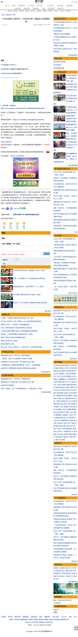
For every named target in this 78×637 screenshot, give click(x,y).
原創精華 (51, 8)
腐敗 (61, 393)
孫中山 (55, 431)
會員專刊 (61, 8)
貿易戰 (69, 371)
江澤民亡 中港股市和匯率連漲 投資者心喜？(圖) (17, 319)
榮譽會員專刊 (60, 19)
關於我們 (18, 617)
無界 (67, 619)
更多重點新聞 (73, 165)
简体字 (30, 625)
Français (36, 625)
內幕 (66, 390)
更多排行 (74, 561)
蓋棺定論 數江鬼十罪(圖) (9, 342)
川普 (71, 365)
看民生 (33, 11)
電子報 (10, 617)
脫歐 (60, 398)
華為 (73, 382)
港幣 (73, 401)
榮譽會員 (15, 195)
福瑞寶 (51, 619)
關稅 (68, 385)
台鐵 (60, 371)
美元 (73, 398)
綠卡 (70, 426)
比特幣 (62, 401)
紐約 (37, 622)
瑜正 (63, 576)
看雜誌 (36, 619)
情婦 (58, 393)
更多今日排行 (73, 293)
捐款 (40, 617)
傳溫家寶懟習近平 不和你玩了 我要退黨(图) (15, 356)
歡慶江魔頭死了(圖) (7, 345)
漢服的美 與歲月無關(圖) (61, 34)
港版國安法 (62, 379)
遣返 (56, 426)
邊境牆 (72, 385)
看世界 (50, 11)
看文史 (56, 11)
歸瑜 (56, 571)
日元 (70, 401)
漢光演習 (74, 368)
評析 (14, 15)
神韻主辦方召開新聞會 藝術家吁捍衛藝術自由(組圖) (18, 369)
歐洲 (47, 622)
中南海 (62, 390)
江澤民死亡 (57, 603)
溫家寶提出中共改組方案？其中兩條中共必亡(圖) (17, 363)
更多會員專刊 (73, 55)
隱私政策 (34, 617)
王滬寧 (71, 387)
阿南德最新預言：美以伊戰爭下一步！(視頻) (28, 287)
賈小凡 (70, 568)
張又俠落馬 (57, 65)
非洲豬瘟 (58, 409)
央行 (63, 398)
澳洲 (64, 429)
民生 (74, 426)
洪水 (58, 376)
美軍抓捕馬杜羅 (58, 68)
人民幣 (57, 401)
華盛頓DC (42, 622)
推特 (70, 617)
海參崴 (73, 404)
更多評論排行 (46, 373)
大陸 (63, 409)
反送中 (74, 390)
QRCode (16, 208)
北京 (61, 407)
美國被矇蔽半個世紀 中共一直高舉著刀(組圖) (71, 127)
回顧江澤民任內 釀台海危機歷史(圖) (13, 338)
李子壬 (71, 576)
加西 (51, 622)
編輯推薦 (69, 5)
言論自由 (72, 420)
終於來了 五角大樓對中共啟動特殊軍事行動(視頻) (30, 304)
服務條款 (26, 617)
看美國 (21, 11)
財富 (65, 404)
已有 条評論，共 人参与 (11, 244)
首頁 (3, 15)
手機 (63, 437)
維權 (61, 412)
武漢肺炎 (66, 365)
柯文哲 (55, 382)
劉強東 (66, 407)
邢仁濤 (59, 576)
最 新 (14, 5)
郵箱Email (56, 609)
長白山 (65, 418)
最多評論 (60, 5)
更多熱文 (74, 494)
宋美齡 (66, 431)
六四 (68, 379)
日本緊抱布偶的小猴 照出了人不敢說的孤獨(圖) (71, 110)
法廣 (63, 396)
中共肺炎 (56, 365)
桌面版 (3, 617)
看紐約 (45, 11)
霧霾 (69, 409)
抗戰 (74, 429)
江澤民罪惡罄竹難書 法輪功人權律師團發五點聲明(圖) (19, 332)
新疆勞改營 (65, 420)
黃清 (74, 571)
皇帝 (61, 434)
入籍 (67, 426)
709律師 (66, 412)
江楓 (66, 576)
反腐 (65, 393)
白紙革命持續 (5, 73)
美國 (56, 387)
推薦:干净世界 (14, 619)
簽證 (60, 426)
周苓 (70, 571)
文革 (60, 440)
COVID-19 (67, 368)
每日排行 (40, 5)
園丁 (60, 573)
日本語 (48, 625)
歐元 (66, 401)
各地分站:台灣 (30, 622)
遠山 (63, 571)
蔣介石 (61, 431)
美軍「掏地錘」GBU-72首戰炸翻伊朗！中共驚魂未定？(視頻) (21, 389)
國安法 (64, 371)
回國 (63, 426)
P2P (66, 409)
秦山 (70, 573)
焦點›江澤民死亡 (6, 142)
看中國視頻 (8, 145)
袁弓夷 (62, 376)
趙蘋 (66, 573)
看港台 (27, 11)
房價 (73, 407)
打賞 (40, 24)
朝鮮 (75, 396)
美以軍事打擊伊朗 (59, 62)
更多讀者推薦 (46, 393)
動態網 (63, 619)
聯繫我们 (47, 617)
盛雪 (63, 573)
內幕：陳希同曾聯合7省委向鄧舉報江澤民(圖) (16, 329)
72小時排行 (50, 5)
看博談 (39, 11)
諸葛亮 (66, 434)
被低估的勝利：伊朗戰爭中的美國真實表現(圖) (71, 118)
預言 (67, 437)
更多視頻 (48, 312)
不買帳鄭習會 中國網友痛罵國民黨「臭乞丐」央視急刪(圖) (21, 366)
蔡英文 (57, 407)
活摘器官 (65, 415)
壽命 (56, 440)
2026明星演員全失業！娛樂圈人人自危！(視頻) (29, 271)
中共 (70, 382)
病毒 (44, 132)
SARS (59, 420)
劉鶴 (67, 387)
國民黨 (55, 371)
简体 (73, 2)
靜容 (73, 573)
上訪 (71, 412)
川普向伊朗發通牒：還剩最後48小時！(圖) (71, 78)
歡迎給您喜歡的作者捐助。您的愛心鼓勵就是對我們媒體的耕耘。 (23, 152)
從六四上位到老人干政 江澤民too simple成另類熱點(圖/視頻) (21, 322)
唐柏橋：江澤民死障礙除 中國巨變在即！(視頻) (17, 335)
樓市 (58, 404)
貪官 (55, 393)
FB (73, 396)
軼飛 (60, 571)
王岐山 (59, 385)
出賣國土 (61, 374)
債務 (66, 398)
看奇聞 (68, 11)
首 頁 (7, 5)
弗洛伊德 (61, 382)
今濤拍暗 (61, 568)
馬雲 (2, 69)
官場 (72, 393)
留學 (73, 423)
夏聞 (67, 571)
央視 (58, 423)
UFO (66, 382)
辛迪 (56, 579)
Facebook (64, 617)
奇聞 (71, 437)
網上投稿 (56, 617)
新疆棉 (74, 374)
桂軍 (71, 429)
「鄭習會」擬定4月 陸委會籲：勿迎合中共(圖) (16, 359)
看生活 (62, 11)
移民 (65, 423)
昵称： (4, 238)
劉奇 (55, 434)
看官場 (15, 11)
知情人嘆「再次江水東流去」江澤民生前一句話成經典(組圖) (21, 348)
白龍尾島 (71, 418)
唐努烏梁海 (59, 418)
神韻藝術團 (23, 619)
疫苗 (74, 379)
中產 (68, 404)
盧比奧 (57, 368)
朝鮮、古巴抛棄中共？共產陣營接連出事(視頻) (29, 279)
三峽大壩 (68, 374)
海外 (55, 429)
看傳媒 (46, 619)
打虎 (68, 393)
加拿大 (55, 398)
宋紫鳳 (55, 568)
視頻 (43, 8)
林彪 (75, 431)
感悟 (60, 437)
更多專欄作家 (73, 582)
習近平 (74, 371)
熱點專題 (27, 8)
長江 (55, 376)
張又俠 (55, 374)
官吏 (66, 600)
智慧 (56, 437)
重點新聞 (22, 5)
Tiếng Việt (42, 625)
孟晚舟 (64, 385)
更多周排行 (74, 359)
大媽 (70, 407)
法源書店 (31, 619)
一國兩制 (58, 396)
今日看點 (31, 5)
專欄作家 (36, 8)
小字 (48, 24)
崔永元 (57, 390)
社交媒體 (68, 396)
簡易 (66, 568)
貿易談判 (62, 387)
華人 (62, 423)
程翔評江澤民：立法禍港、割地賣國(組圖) (15, 325)
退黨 (71, 379)
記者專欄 (17, 8)
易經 (70, 434)
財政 (61, 404)
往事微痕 (68, 376)
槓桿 (70, 398)
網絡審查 (58, 415)
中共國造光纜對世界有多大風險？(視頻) (26, 295)
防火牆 (57, 412)
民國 (67, 429)
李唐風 (55, 573)
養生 (63, 440)
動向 (55, 600)
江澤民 (11, 65)
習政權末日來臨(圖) (7, 386)
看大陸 (10, 11)
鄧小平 (71, 431)
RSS (75, 617)
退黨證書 (57, 619)
